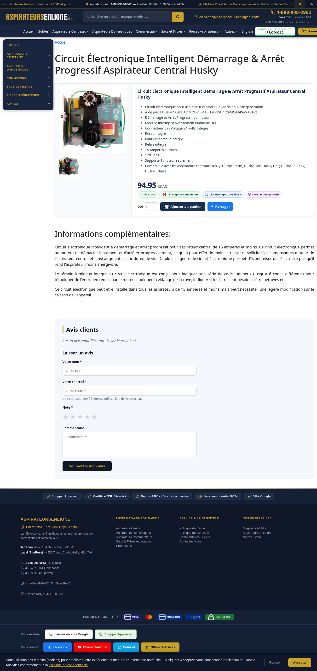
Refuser (275, 662)
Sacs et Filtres (19, 86)
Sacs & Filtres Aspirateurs (134, 541)
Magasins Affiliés (254, 528)
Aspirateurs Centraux (17, 55)
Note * (68, 407)
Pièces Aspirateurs (23, 95)
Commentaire (73, 428)
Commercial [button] (145, 31)
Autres (13, 103)
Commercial (17, 78)
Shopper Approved (62, 496)
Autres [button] (230, 31)
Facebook (57, 647)
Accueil (29, 31)
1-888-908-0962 (291, 12)
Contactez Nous (190, 541)
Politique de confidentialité (68, 665)
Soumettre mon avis (87, 466)
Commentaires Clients (194, 537)
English (247, 31)
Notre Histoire (252, 537)
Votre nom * (72, 361)
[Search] (178, 17)
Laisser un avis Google (68, 634)
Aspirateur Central (128, 528)
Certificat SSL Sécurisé (107, 496)
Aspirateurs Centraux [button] (69, 31)
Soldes (43, 31)
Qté (140, 206)
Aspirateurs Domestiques (112, 31)
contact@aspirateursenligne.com (226, 16)
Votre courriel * (75, 381)
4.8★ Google (259, 496)
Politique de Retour (192, 528)
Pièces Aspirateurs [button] (203, 31)
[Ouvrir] (49, 55)
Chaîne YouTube (92, 647)
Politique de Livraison (194, 533)
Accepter (299, 662)
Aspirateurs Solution (257, 533)
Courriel (126, 647)
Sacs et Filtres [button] (172, 31)
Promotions (124, 545)
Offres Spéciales (160, 647)
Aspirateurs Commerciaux (134, 537)
